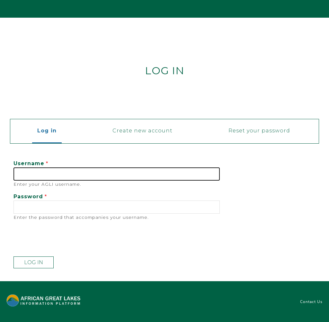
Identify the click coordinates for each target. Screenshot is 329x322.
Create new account (142, 131)
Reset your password (259, 131)
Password (28, 196)
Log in (49, 131)
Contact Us (311, 302)
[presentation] (62, 238)
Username (28, 163)
